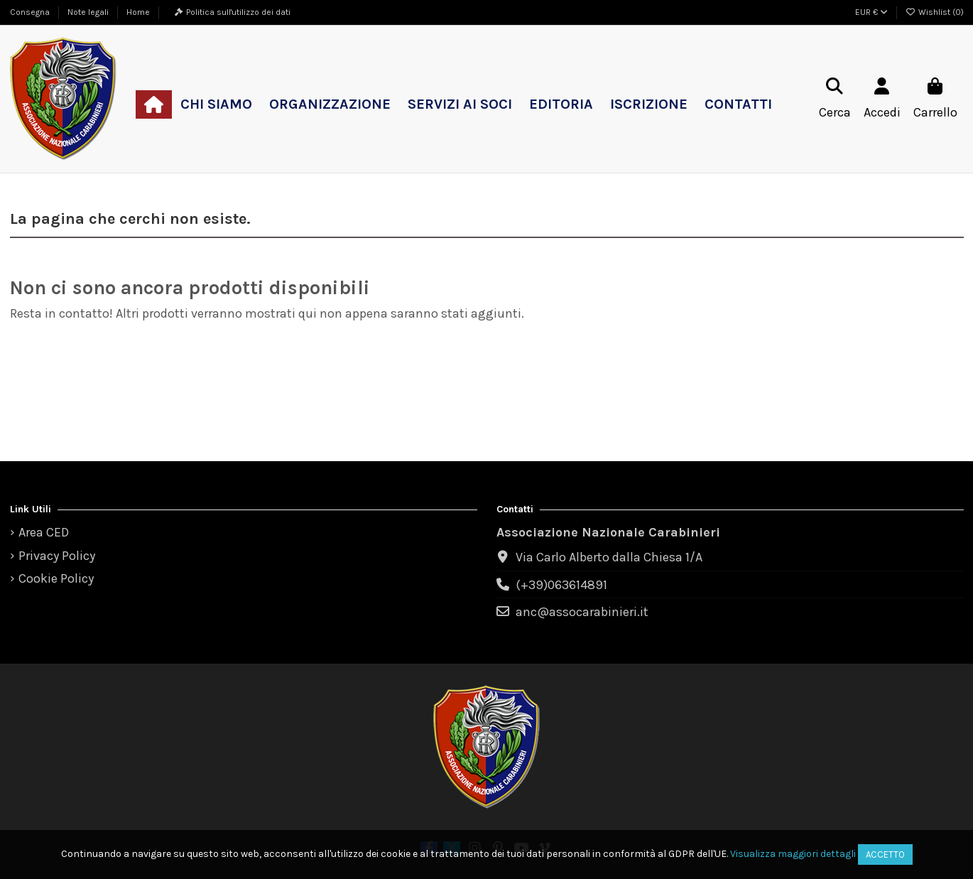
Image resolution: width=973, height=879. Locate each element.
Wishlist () (935, 12)
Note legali (89, 12)
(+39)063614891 (561, 585)
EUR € (871, 12)
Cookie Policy (56, 578)
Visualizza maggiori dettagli (793, 854)
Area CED (43, 532)
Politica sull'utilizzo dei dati (238, 12)
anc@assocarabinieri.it (582, 612)
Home (138, 12)
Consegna (31, 12)
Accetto (885, 854)
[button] (216, 104)
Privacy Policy (56, 555)
